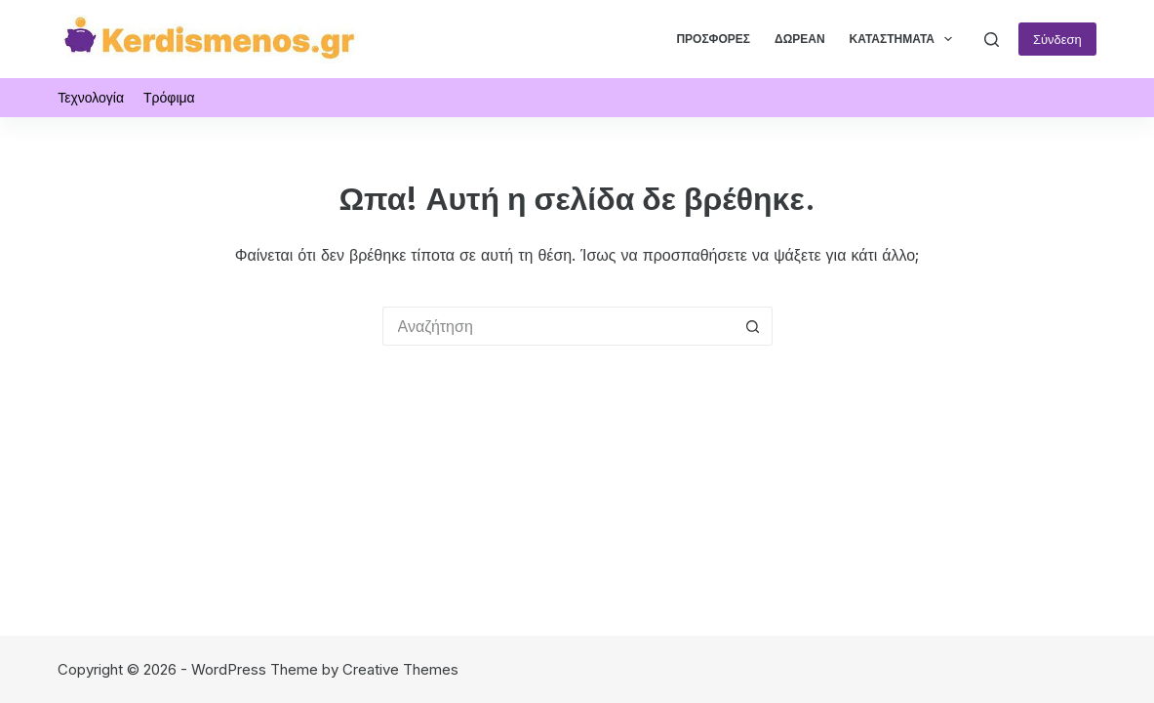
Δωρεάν (800, 38)
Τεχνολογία (91, 97)
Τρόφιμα (169, 97)
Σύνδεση (1057, 39)
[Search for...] (558, 326)
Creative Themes (400, 669)
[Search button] (753, 326)
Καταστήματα (905, 39)
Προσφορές (713, 38)
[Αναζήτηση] (991, 39)
